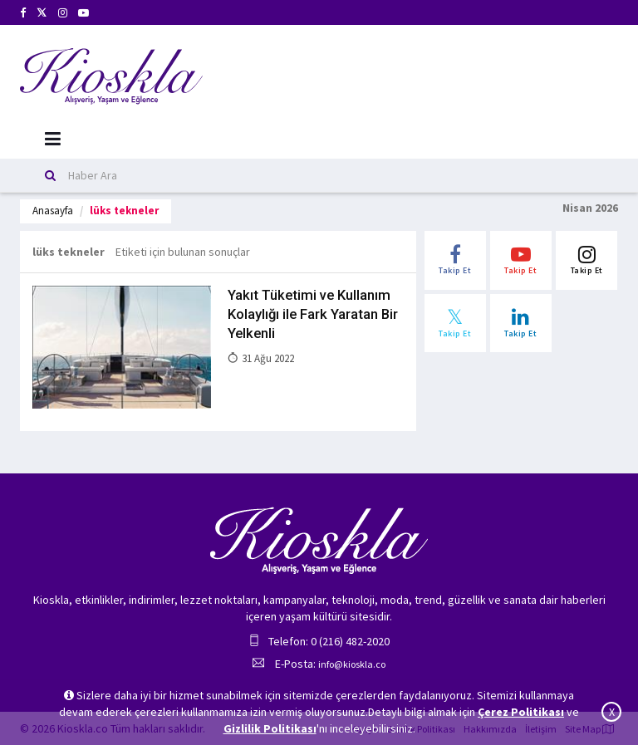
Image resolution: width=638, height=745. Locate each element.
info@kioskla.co (351, 664)
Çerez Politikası (521, 711)
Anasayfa (52, 210)
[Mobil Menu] (53, 139)
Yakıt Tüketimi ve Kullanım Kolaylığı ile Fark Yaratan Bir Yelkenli (313, 313)
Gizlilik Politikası (270, 728)
